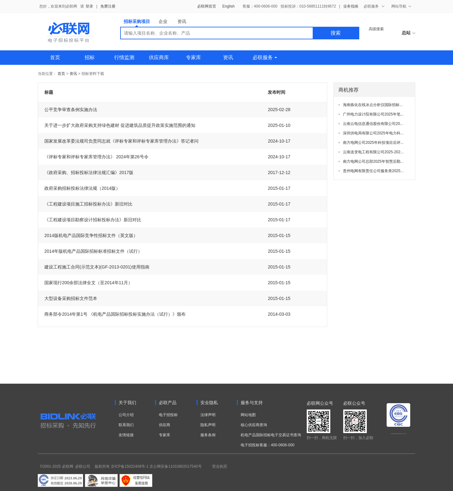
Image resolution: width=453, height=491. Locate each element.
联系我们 (126, 425)
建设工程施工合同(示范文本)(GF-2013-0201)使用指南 (96, 266)
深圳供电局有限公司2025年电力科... (373, 133)
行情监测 (124, 57)
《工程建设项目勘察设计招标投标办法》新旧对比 (92, 219)
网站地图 (248, 415)
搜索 (336, 33)
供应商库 (159, 57)
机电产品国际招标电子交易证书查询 (271, 435)
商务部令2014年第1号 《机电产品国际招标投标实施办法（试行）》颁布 (115, 314)
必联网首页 (206, 6)
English (228, 6)
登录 (89, 6)
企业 (163, 21)
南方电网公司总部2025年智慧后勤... (373, 161)
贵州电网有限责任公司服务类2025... (373, 171)
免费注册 (107, 6)
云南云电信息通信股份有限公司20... (373, 123)
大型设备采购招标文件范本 (70, 298)
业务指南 (350, 6)
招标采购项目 (137, 23)
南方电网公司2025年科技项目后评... (373, 142)
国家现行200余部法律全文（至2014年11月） (88, 282)
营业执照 (219, 466)
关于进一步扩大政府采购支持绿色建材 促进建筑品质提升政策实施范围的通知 (119, 125)
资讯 (181, 21)
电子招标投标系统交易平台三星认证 (398, 433)
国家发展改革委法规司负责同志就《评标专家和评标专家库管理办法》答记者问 (121, 141)
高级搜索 (376, 29)
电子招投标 (168, 415)
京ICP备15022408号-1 (129, 466)
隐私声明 (207, 425)
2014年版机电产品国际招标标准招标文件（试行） (93, 251)
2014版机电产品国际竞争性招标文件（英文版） (91, 235)
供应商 (164, 425)
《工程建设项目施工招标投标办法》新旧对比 (88, 203)
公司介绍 (126, 415)
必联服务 (265, 57)
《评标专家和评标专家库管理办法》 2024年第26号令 (96, 156)
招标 (90, 57)
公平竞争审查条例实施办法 (70, 109)
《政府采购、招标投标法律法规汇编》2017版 (88, 172)
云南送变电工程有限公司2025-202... (373, 152)
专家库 (193, 57)
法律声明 (207, 415)
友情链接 (126, 435)
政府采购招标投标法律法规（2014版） (82, 188)
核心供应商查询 (254, 425)
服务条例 (207, 435)
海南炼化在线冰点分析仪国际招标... (373, 105)
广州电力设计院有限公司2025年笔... (373, 114)
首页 (55, 57)
